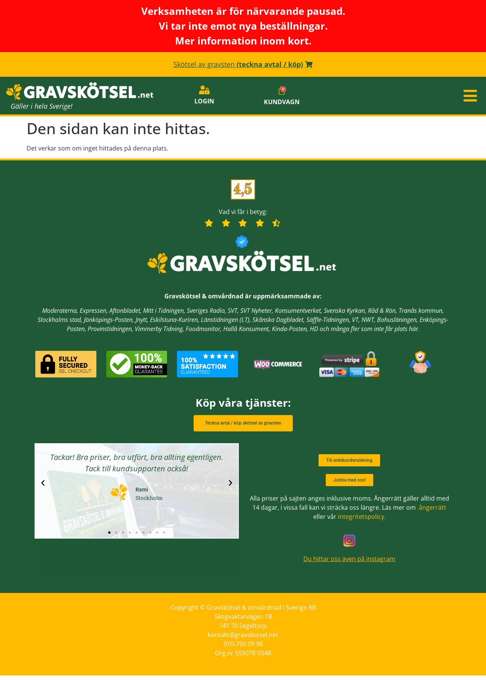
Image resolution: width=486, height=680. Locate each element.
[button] (405, 99)
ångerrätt (432, 512)
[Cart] (281, 93)
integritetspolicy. (362, 521)
